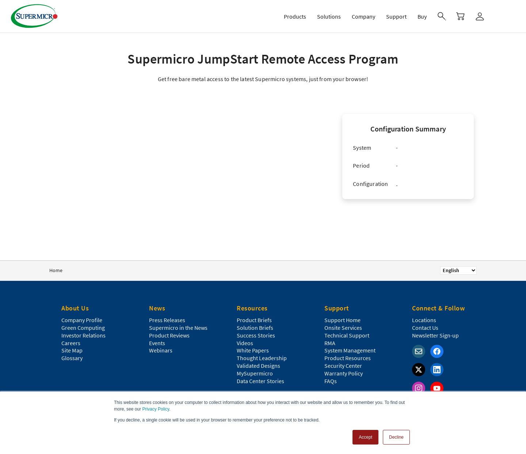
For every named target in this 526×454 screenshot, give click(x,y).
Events (157, 343)
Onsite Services (343, 327)
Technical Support (346, 335)
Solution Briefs (255, 327)
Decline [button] (396, 437)
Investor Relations (83, 335)
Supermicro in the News (178, 327)
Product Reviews (169, 335)
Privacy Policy (155, 409)
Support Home (342, 320)
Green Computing (83, 327)
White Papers (253, 350)
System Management (350, 350)
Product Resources (347, 358)
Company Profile (81, 320)
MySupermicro (255, 373)
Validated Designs (258, 365)
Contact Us (425, 327)
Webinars (160, 350)
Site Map (72, 350)
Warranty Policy (343, 373)
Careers (70, 343)
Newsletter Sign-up (435, 335)
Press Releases (167, 320)
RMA (329, 343)
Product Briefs (254, 320)
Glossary (72, 358)
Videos (245, 343)
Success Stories (256, 335)
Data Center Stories (260, 381)
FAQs (330, 381)
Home (55, 270)
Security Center (343, 365)
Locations (424, 320)
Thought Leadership (262, 358)
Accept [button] (365, 437)
